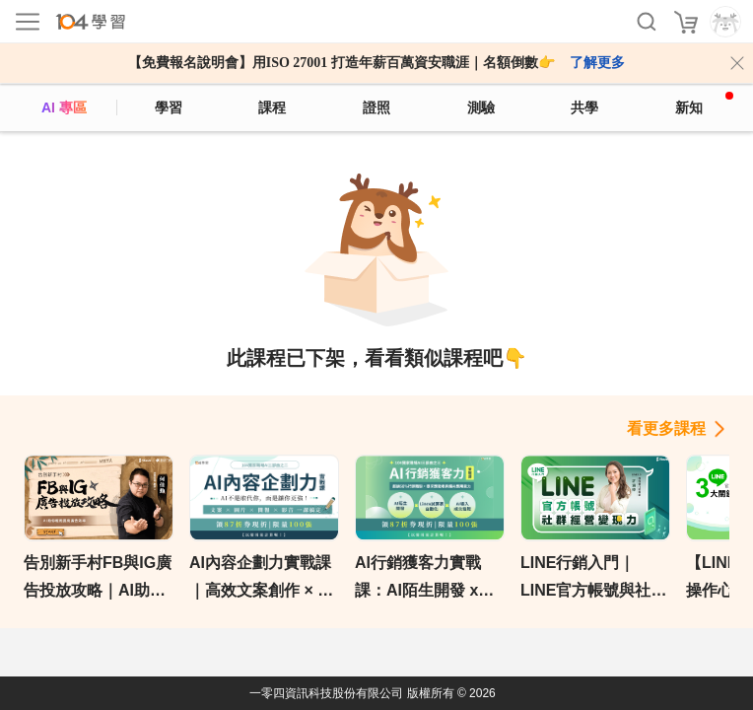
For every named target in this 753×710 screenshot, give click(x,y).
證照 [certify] (376, 107)
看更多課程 (666, 428)
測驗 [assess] (481, 107)
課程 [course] (272, 107)
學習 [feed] (168, 107)
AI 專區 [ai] (64, 107)
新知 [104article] (704, 103)
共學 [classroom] (584, 107)
